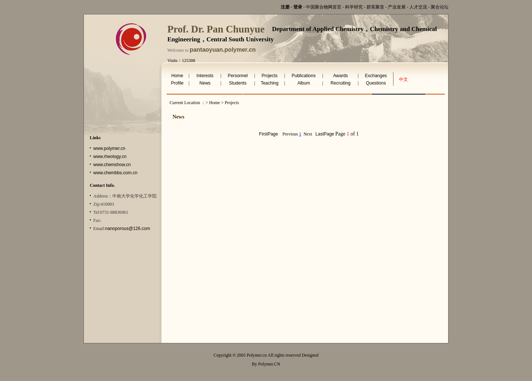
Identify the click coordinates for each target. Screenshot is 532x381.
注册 (285, 7)
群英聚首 (375, 7)
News (205, 83)
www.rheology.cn (110, 156)
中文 (403, 79)
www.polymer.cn (109, 148)
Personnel (238, 75)
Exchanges (376, 75)
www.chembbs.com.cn (115, 172)
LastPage (325, 134)
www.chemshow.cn (112, 164)
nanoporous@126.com (127, 228)
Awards (340, 75)
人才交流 (418, 7)
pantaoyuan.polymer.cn (223, 50)
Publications (304, 75)
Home (177, 75)
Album (303, 83)
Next (307, 134)
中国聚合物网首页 (323, 7)
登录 (297, 7)
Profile (177, 83)
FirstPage (268, 134)
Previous (290, 134)
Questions (376, 83)
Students (237, 83)
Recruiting (341, 83)
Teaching (270, 83)
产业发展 (397, 7)
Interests (205, 75)
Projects (269, 75)
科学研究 (354, 7)
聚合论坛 (440, 7)
